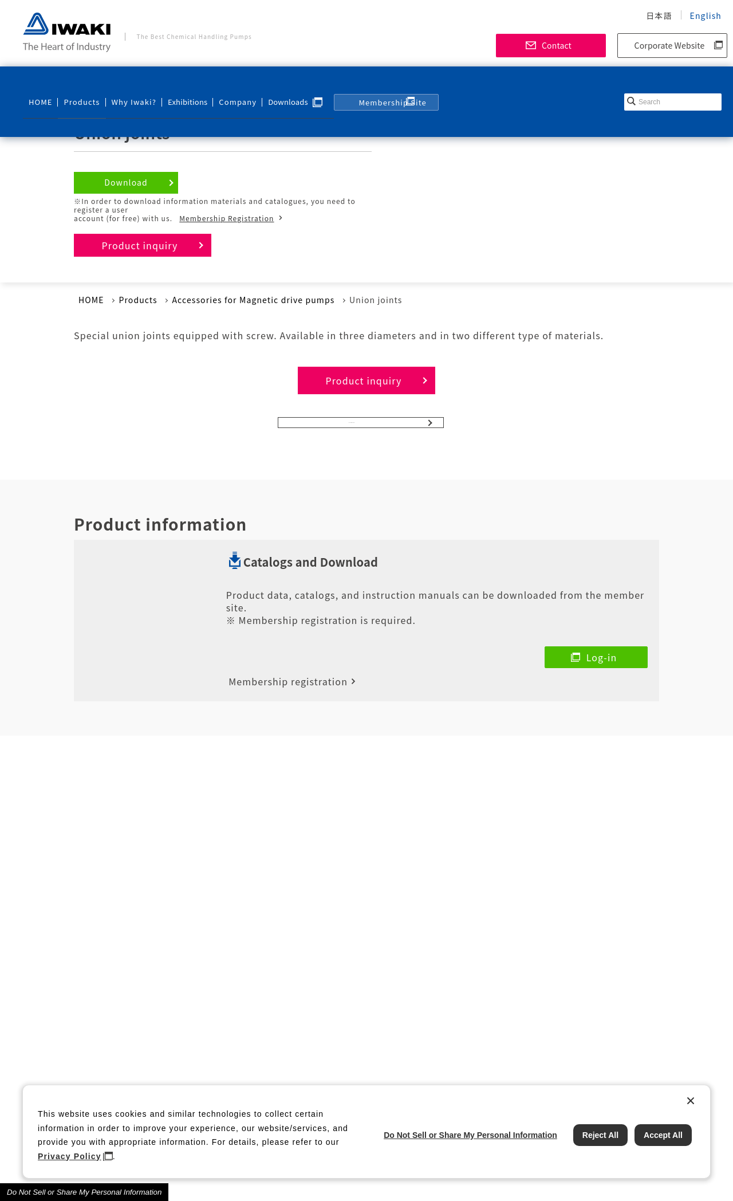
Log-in (601, 669)
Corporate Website (670, 45)
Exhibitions (176, 84)
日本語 (659, 15)
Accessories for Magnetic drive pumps (253, 299)
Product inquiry (140, 245)
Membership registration (288, 673)
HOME (39, 84)
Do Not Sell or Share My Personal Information (84, 1192)
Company (224, 84)
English (706, 15)
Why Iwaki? (124, 84)
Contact (557, 45)
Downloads (273, 84)
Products (77, 84)
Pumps (352, 428)
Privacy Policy (69, 1156)
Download (126, 182)
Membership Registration (226, 218)
